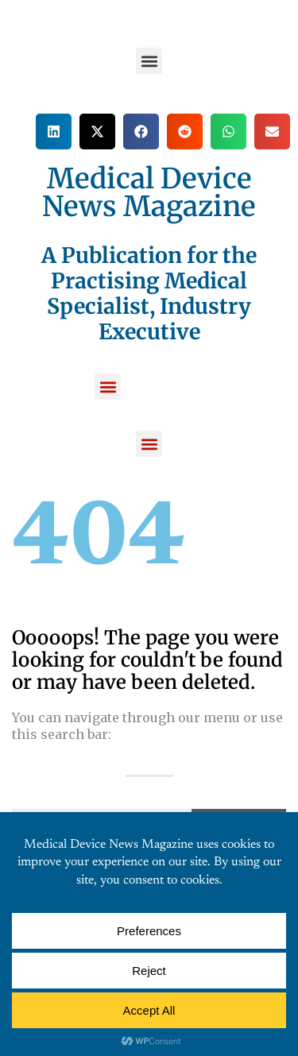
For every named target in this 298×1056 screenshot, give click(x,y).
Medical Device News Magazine (149, 192)
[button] (149, 61)
